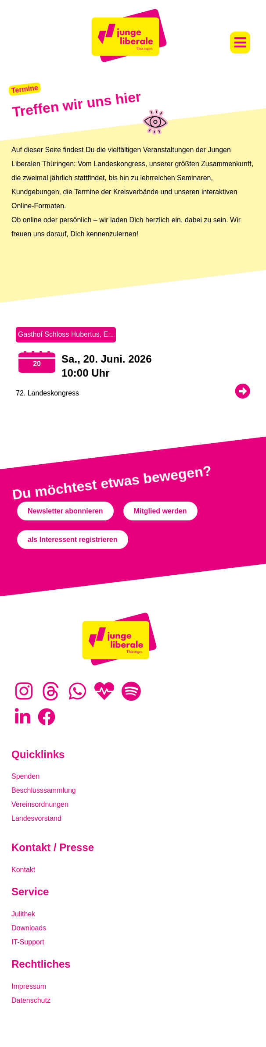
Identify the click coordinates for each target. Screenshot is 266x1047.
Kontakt (23, 869)
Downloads (28, 928)
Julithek (23, 914)
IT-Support (27, 942)
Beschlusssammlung (43, 790)
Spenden (25, 776)
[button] (240, 42)
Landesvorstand (36, 818)
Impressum (28, 986)
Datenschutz (30, 1000)
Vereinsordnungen (39, 804)
